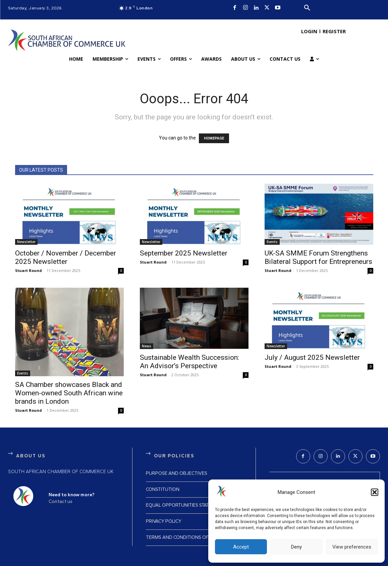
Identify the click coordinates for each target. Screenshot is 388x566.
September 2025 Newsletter (183, 253)
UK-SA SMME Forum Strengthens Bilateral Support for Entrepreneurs (318, 257)
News (146, 346)
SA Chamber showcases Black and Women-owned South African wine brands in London (69, 393)
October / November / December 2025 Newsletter (65, 257)
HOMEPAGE (214, 138)
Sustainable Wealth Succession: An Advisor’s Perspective (189, 361)
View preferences (351, 547)
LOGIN (309, 31)
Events (272, 241)
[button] (374, 492)
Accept (241, 547)
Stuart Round (28, 270)
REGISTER (334, 31)
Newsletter (26, 241)
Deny (296, 547)
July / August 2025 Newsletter (312, 357)
